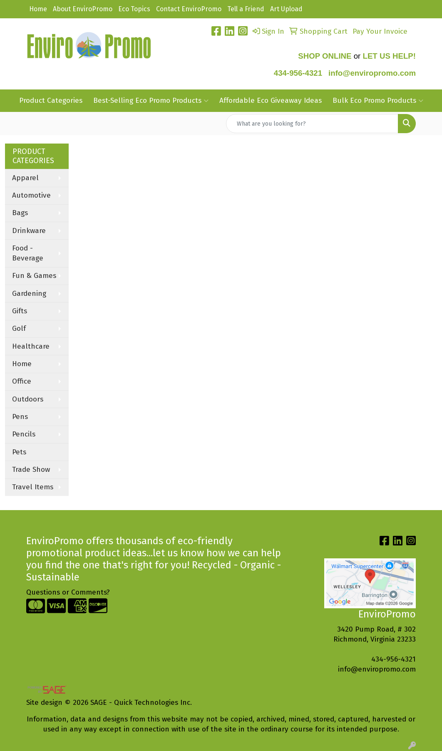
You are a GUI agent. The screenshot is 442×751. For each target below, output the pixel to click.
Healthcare (31, 346)
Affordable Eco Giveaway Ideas (270, 100)
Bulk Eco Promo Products (378, 101)
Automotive (31, 195)
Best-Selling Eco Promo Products (151, 101)
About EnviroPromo (82, 9)
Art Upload (286, 9)
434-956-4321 (298, 73)
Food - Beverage (27, 253)
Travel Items (32, 487)
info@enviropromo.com (377, 669)
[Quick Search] (312, 123)
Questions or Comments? (68, 592)
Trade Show (31, 469)
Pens (20, 416)
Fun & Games (34, 275)
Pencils (23, 434)
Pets (19, 452)
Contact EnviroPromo (188, 9)
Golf (19, 328)
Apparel (25, 177)
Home (38, 9)
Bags (20, 212)
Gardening (29, 293)
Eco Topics (134, 9)
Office (21, 381)
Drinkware (29, 230)
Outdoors (27, 399)
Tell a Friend (245, 9)
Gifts (19, 311)
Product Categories (50, 100)
